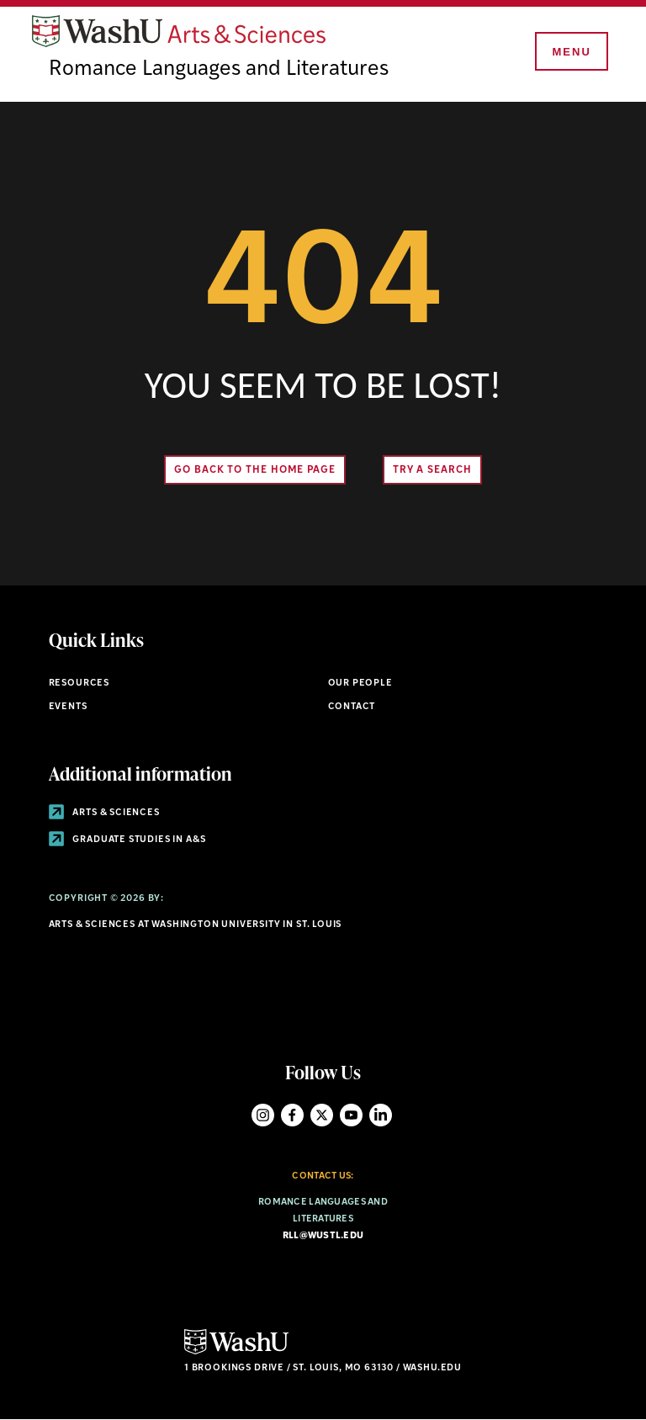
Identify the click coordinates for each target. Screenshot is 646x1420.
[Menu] (570, 52)
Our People (360, 683)
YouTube (351, 1115)
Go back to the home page (255, 470)
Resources (79, 683)
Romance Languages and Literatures (219, 69)
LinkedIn (380, 1115)
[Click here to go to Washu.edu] (236, 1352)
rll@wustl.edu (323, 1236)
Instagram (263, 1115)
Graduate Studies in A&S (127, 840)
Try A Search (432, 470)
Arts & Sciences (104, 813)
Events (68, 707)
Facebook (292, 1115)
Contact (352, 707)
